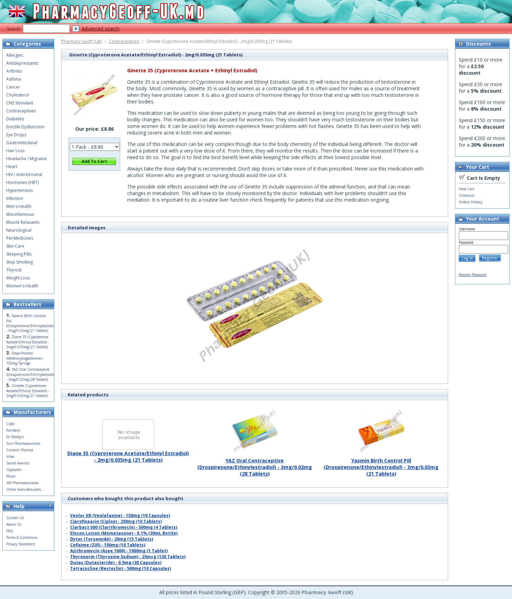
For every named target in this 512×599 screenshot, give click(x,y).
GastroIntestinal (21, 143)
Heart (11, 166)
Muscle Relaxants (22, 222)
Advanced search (101, 28)
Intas (10, 456)
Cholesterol (17, 95)
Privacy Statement (20, 544)
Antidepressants (22, 63)
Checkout (466, 195)
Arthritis (14, 71)
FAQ (9, 530)
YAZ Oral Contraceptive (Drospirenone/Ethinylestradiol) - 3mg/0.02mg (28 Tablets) (254, 464)
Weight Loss (18, 278)
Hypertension (19, 190)
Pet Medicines (19, 238)
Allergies (14, 55)
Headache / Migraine (26, 159)
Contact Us (15, 517)
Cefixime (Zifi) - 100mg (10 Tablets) (107, 545)
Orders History (470, 202)
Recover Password (472, 274)
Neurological (18, 230)
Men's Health (18, 206)
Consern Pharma (19, 450)
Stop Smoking (19, 262)
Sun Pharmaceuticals (23, 443)
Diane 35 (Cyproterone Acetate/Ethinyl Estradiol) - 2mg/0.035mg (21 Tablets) (128, 454)
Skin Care (15, 246)
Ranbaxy (13, 430)
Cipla (10, 423)
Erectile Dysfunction (25, 127)
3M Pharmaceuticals (22, 482)
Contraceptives (124, 41)
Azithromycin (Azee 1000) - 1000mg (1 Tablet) (119, 551)
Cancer (13, 87)
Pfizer (11, 476)
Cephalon (14, 469)
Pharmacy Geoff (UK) (81, 41)
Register (490, 258)
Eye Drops (16, 135)
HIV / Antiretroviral (24, 174)
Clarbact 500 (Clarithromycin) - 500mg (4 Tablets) (123, 527)
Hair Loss (15, 151)
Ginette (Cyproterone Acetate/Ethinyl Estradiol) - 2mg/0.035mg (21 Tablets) (27, 390)
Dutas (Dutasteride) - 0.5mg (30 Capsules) (115, 562)
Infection (14, 198)
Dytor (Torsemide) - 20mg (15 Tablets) (111, 539)
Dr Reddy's (14, 436)
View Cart (466, 188)
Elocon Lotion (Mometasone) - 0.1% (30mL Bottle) (124, 533)
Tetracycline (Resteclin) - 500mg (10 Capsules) (120, 568)
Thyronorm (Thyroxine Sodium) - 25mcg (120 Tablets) (128, 557)
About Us (13, 524)
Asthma (13, 79)
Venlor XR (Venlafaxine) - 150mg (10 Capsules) (120, 515)
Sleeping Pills (18, 254)
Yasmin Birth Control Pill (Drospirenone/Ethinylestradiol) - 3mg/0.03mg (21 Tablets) (381, 464)
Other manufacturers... (25, 489)
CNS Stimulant (19, 103)
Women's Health (22, 286)
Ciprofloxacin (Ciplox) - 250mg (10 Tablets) (116, 521)
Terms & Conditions (21, 537)
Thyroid (13, 270)
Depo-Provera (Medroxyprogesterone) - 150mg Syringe (25, 358)
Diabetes (15, 119)
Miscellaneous (20, 214)
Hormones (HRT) (22, 182)
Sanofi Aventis (17, 463)
